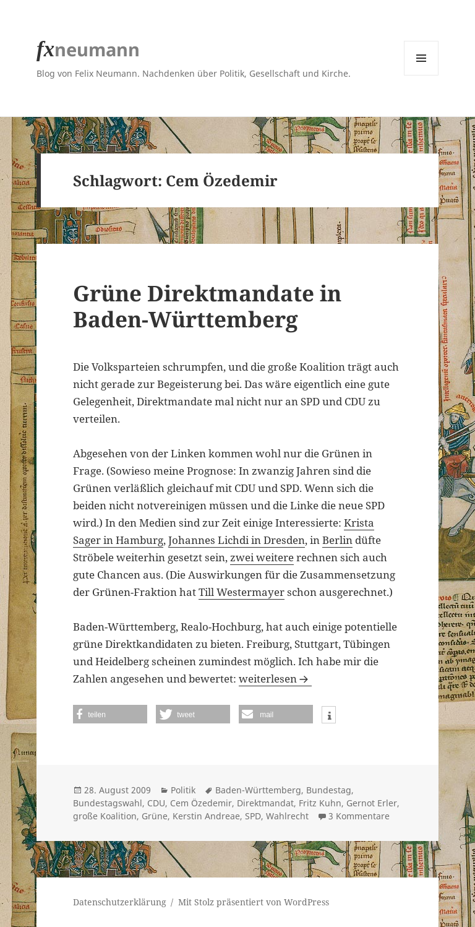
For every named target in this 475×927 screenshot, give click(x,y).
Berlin (337, 540)
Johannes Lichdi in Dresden (236, 540)
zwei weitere (262, 557)
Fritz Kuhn (320, 803)
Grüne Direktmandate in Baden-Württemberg (207, 306)
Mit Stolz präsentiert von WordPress (253, 902)
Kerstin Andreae (206, 816)
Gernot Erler (371, 803)
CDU (156, 803)
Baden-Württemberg (258, 790)
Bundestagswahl (107, 803)
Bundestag (328, 790)
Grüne (155, 816)
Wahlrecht (287, 816)
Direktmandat (265, 803)
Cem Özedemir (201, 803)
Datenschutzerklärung (119, 902)
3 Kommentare (359, 816)
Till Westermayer (242, 592)
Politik (183, 790)
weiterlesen (275, 678)
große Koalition (105, 816)
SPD (253, 816)
